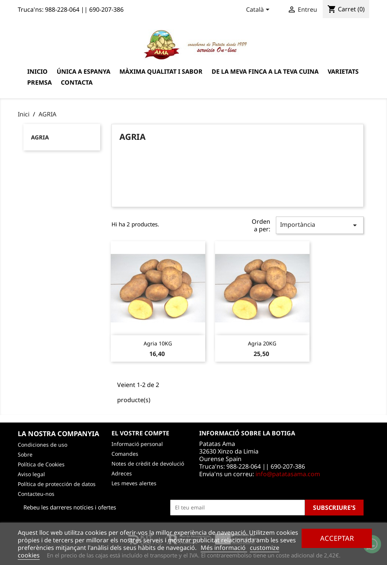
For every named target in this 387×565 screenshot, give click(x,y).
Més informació (224, 547)
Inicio (37, 71)
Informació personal (137, 443)
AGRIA (40, 137)
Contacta (77, 82)
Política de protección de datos (57, 484)
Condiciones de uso (42, 444)
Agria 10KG (158, 343)
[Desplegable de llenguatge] (259, 10)
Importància (319, 225)
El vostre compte (140, 433)
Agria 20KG (262, 343)
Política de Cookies (41, 464)
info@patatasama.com (287, 474)
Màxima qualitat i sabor (161, 71)
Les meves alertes (133, 483)
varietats (343, 71)
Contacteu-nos (36, 493)
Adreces (121, 473)
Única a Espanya (83, 71)
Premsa (39, 82)
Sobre (25, 454)
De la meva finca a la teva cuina (265, 71)
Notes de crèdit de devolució (147, 463)
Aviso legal (31, 474)
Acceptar (337, 538)
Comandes (124, 453)
